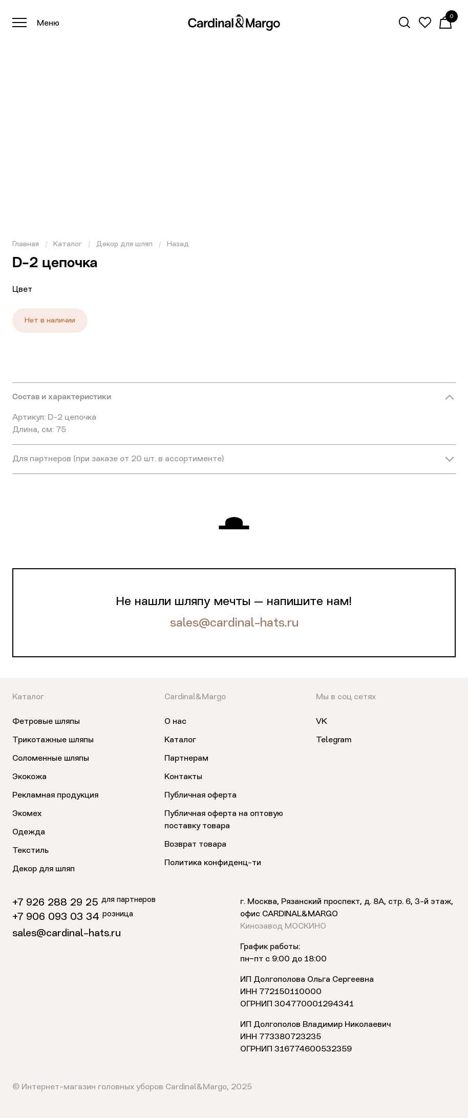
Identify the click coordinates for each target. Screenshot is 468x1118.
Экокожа (29, 777)
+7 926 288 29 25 (55, 903)
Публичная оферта (200, 795)
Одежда (28, 832)
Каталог (67, 244)
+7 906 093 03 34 (55, 917)
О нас (175, 722)
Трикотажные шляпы (53, 740)
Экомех (26, 814)
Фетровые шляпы (46, 722)
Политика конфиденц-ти (212, 863)
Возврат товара (195, 845)
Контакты (183, 777)
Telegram (333, 740)
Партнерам (186, 759)
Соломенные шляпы (50, 759)
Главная (25, 244)
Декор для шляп (124, 244)
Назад (178, 244)
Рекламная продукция (55, 795)
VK (321, 722)
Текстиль (30, 851)
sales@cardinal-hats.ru (234, 623)
